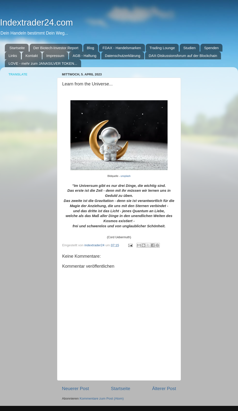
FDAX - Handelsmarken (121, 48)
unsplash (125, 176)
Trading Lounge (162, 48)
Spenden (211, 48)
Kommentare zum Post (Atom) (102, 398)
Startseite (17, 48)
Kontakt (32, 56)
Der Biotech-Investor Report (55, 48)
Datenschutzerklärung (122, 56)
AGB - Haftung (84, 56)
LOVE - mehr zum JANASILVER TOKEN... (42, 63)
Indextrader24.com (36, 22)
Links (12, 56)
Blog (90, 48)
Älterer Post (164, 388)
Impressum (55, 56)
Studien (189, 48)
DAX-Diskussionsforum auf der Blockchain (183, 56)
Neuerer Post (75, 388)
